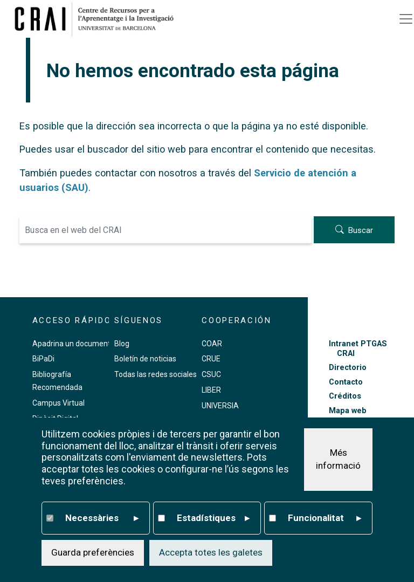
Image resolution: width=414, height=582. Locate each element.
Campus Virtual (58, 403)
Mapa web (348, 410)
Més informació (338, 459)
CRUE (211, 358)
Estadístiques (213, 518)
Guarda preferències (92, 552)
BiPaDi (43, 358)
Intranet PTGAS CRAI (358, 348)
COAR (212, 343)
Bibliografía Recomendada (57, 381)
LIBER (211, 390)
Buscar (360, 231)
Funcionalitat (324, 518)
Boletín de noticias (145, 358)
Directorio (348, 367)
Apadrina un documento (73, 343)
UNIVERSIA (220, 405)
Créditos (345, 396)
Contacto (346, 382)
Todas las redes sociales (155, 374)
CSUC (211, 374)
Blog (121, 343)
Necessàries (102, 518)
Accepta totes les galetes (211, 552)
